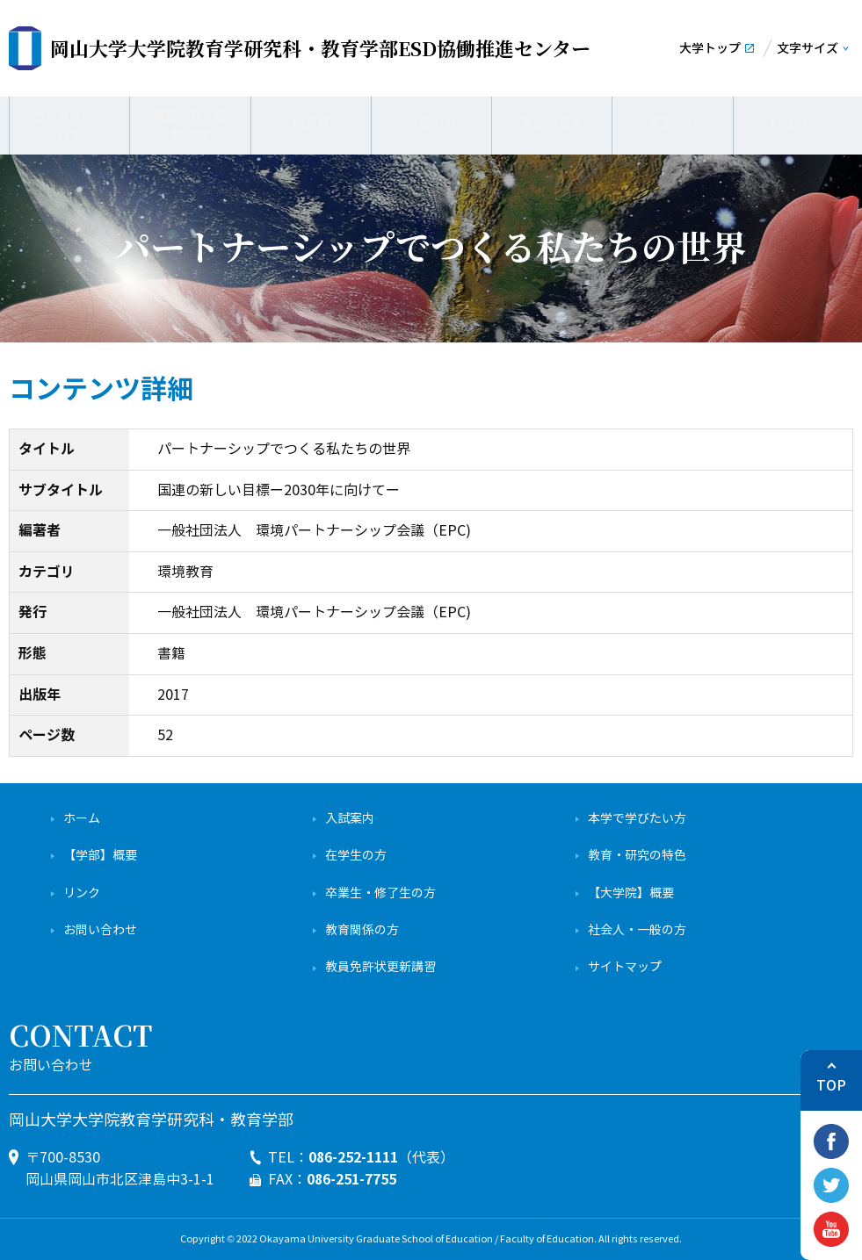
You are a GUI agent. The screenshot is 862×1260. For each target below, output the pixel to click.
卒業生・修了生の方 (380, 893)
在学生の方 (356, 855)
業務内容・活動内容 (190, 122)
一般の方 (431, 122)
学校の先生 (552, 122)
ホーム (81, 818)
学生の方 (673, 122)
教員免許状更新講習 (380, 967)
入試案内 (349, 818)
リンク (81, 893)
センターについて (69, 122)
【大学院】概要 (631, 893)
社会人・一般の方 (637, 930)
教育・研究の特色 (637, 855)
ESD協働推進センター (320, 47)
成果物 (310, 122)
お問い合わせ (100, 930)
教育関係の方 (362, 930)
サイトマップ (625, 967)
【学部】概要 (100, 855)
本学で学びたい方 (637, 818)
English (793, 122)
